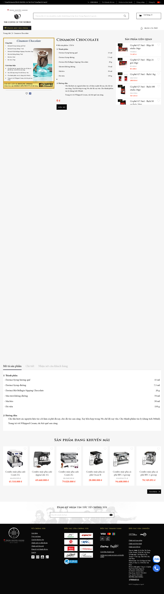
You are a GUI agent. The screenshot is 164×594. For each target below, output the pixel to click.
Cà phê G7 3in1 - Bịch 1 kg (143, 74)
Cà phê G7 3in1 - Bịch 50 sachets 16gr (142, 103)
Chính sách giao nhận (135, 540)
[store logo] (17, 16)
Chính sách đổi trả (134, 547)
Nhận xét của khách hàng (53, 366)
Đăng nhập (141, 2)
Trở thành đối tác (108, 2)
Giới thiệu (34, 533)
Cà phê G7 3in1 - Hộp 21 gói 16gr (142, 61)
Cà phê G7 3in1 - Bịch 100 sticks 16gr (142, 88)
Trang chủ (7, 33)
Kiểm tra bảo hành (125, 2)
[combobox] (81, 16)
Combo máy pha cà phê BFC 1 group (149, 473)
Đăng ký (152, 2)
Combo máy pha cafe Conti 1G (15, 473)
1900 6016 (94, 2)
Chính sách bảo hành (135, 544)
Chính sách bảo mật (37, 546)
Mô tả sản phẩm (12, 366)
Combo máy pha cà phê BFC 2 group (122, 473)
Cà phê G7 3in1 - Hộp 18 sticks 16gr (142, 47)
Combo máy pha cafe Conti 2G (69, 473)
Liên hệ (33, 552)
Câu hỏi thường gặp (37, 540)
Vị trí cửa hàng (36, 536)
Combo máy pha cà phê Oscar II (95, 473)
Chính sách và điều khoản (39, 543)
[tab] (12, 367)
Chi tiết (30, 366)
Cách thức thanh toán (107, 552)
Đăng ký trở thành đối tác (39, 549)
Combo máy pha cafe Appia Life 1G (42, 473)
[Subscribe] (111, 515)
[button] (160, 2)
